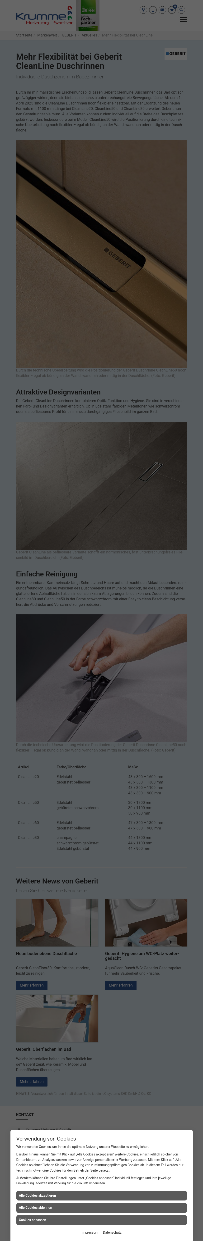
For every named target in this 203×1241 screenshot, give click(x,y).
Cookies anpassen (32, 1220)
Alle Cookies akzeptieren (37, 1195)
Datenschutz (112, 1232)
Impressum (89, 1232)
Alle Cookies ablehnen (35, 1207)
